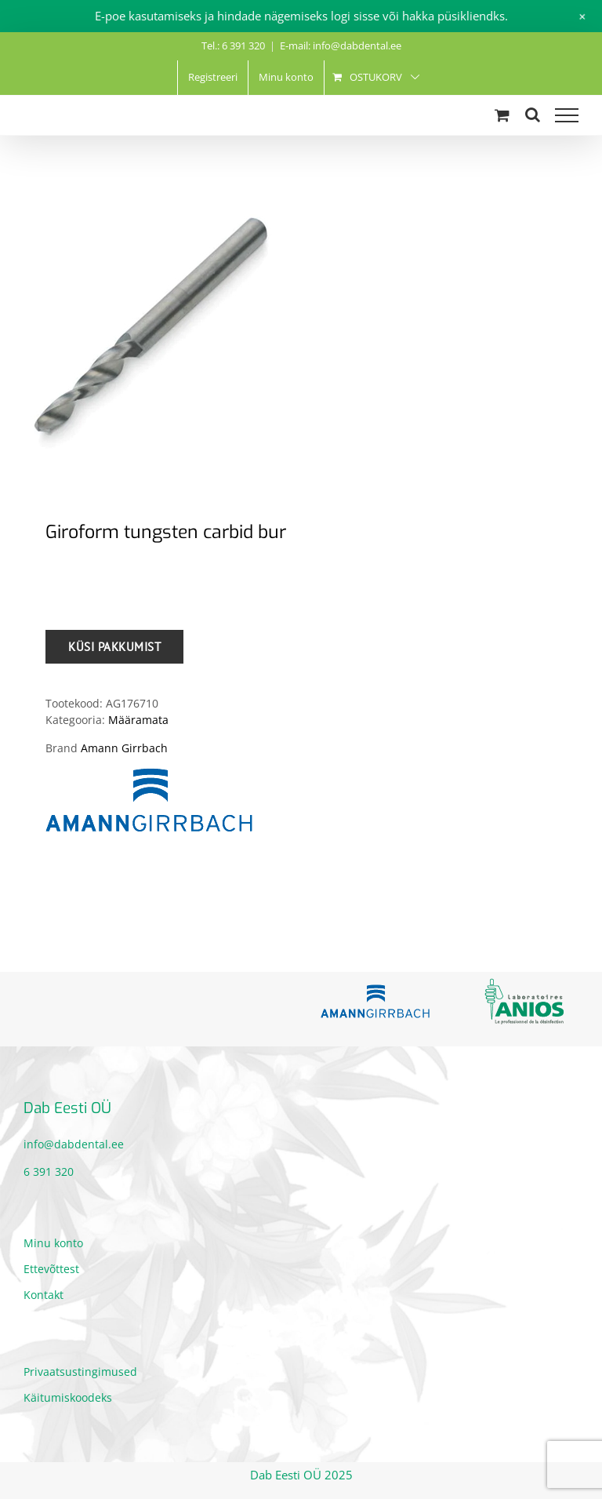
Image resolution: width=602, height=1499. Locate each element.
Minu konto (53, 1242)
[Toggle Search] (532, 114)
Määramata (138, 719)
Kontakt (43, 1294)
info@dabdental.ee (74, 1144)
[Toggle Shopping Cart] (502, 115)
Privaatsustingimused (80, 1371)
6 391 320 (49, 1171)
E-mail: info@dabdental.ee (340, 45)
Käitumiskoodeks (68, 1397)
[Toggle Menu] (566, 115)
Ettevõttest (51, 1268)
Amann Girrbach (124, 747)
